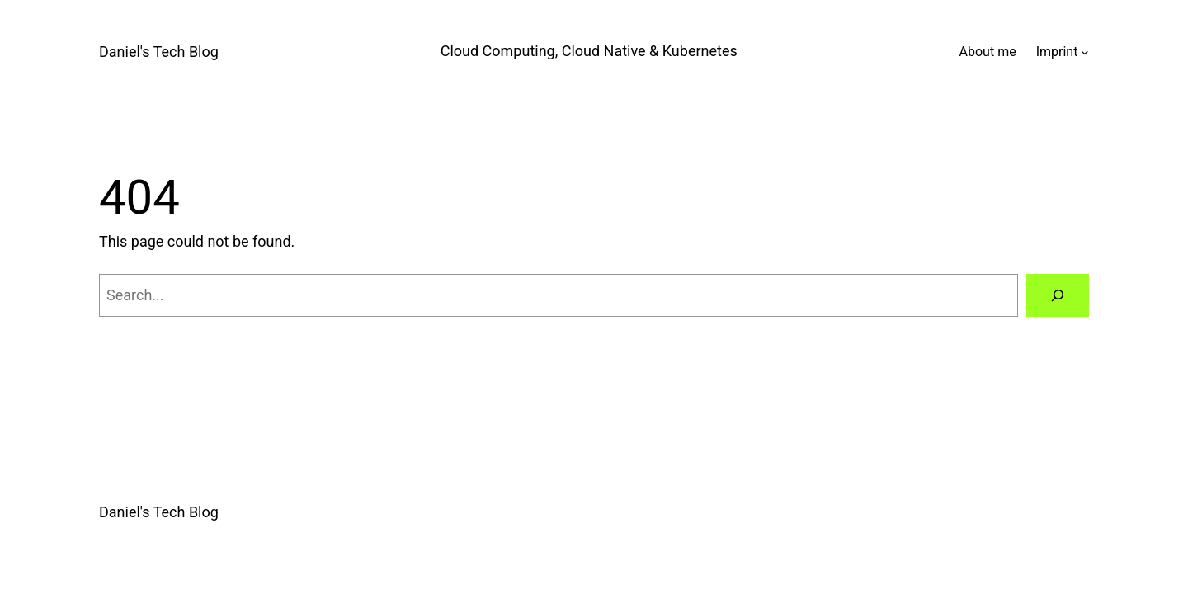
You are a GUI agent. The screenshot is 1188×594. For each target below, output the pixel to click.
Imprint (1057, 51)
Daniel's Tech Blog (159, 51)
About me (987, 51)
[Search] (1057, 295)
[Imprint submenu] (1085, 52)
